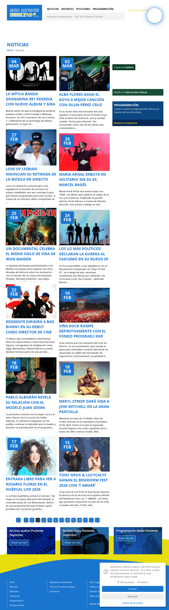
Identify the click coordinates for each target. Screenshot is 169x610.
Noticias (13, 586)
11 (85, 519)
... (91, 519)
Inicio (10, 50)
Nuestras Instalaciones (59, 16)
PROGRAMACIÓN (103, 9)
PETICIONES (83, 9)
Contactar (54, 591)
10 (79, 519)
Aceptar (132, 588)
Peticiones (15, 596)
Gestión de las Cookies (132, 602)
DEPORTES (67, 9)
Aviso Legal (95, 582)
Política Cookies (97, 586)
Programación (16, 600)
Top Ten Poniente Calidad (89, 16)
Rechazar (133, 596)
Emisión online (17, 605)
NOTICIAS (53, 9)
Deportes (14, 591)
